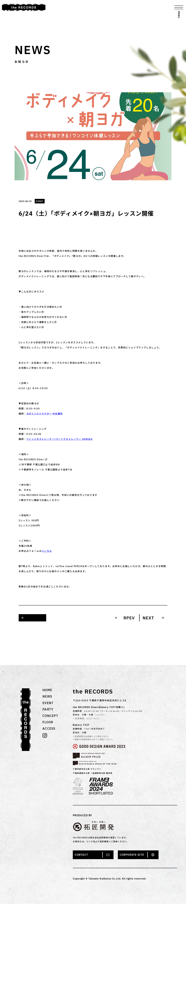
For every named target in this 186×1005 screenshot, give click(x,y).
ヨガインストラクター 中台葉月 (44, 413)
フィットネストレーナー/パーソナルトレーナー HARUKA (59, 439)
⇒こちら (47, 551)
